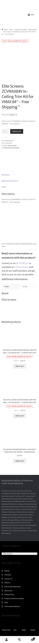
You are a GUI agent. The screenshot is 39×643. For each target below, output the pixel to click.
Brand (4, 175)
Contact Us (8, 567)
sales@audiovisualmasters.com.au (24, 1)
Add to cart (16, 120)
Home (6, 29)
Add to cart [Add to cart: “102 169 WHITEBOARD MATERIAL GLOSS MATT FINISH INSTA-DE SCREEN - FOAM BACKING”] (19, 449)
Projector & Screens (20, 29)
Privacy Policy (9, 583)
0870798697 (8, 1)
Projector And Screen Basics (14, 587)
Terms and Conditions (12, 595)
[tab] (19, 163)
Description (6, 163)
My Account (6, 639)
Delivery (7, 571)
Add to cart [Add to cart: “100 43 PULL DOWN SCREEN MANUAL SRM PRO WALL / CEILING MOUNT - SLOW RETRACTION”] (19, 404)
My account (8, 579)
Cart (30, 638)
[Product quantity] (5, 119)
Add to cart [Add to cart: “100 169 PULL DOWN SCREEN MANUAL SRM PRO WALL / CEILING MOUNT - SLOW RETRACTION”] (19, 354)
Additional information (10, 169)
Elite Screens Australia (11, 136)
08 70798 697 (22, 251)
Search (19, 639)
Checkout (7, 563)
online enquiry (22, 255)
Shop (11, 29)
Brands (6, 559)
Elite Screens (32, 29)
